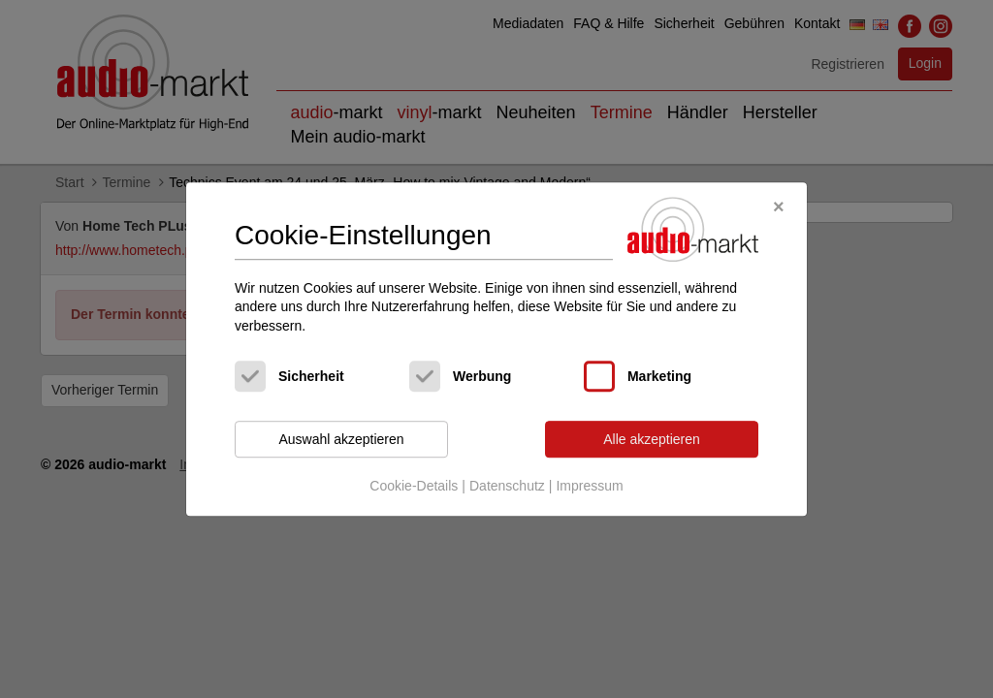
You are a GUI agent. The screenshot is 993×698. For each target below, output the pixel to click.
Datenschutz (507, 485)
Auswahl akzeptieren (340, 439)
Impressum (589, 485)
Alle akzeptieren (651, 439)
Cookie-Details (413, 485)
